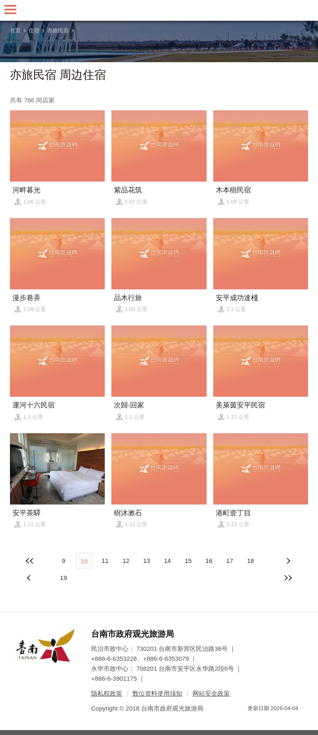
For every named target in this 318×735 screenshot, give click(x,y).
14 (167, 560)
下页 (30, 578)
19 (63, 577)
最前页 (30, 561)
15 (188, 560)
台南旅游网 (159, 10)
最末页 (288, 578)
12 (126, 560)
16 (208, 560)
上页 (288, 561)
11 (104, 560)
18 (250, 560)
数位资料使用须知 (157, 693)
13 (146, 560)
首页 (15, 30)
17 (229, 560)
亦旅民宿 (58, 30)
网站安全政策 (211, 693)
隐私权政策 (106, 693)
